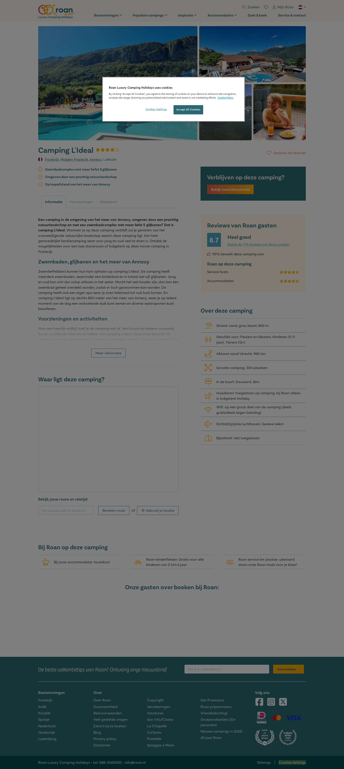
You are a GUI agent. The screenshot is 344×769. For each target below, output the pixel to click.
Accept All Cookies (188, 109)
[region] (173, 99)
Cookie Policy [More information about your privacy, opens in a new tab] (225, 97)
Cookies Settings (156, 109)
